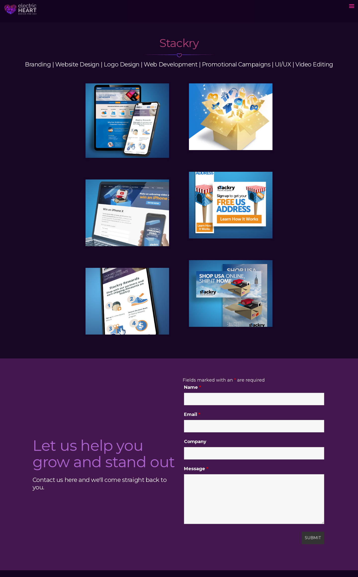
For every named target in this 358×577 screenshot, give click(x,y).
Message (196, 468)
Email (192, 414)
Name (192, 387)
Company (195, 441)
